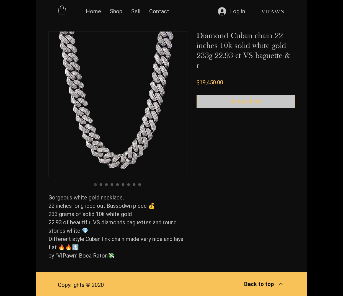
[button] (62, 10)
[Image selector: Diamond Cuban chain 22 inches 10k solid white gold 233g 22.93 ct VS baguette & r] (95, 184)
